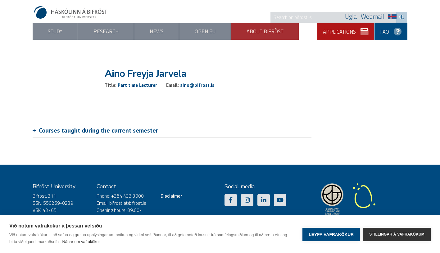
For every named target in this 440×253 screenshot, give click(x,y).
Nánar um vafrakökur (81, 241)
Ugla (351, 16)
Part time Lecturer (137, 85)
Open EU (223, 32)
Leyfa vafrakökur (331, 234)
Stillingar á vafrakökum (396, 234)
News (169, 32)
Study (57, 32)
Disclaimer (171, 196)
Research (113, 32)
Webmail (372, 16)
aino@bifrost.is (197, 85)
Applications (346, 29)
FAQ (391, 29)
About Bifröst (288, 32)
